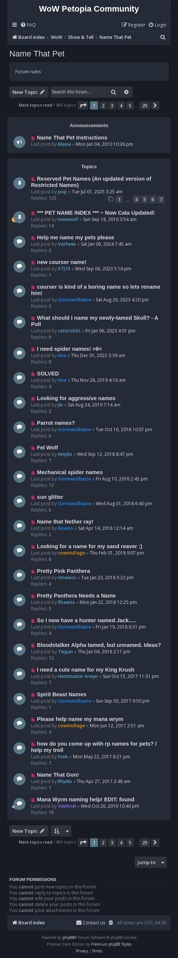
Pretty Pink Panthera (63, 571)
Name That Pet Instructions (72, 138)
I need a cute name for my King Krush (86, 670)
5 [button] (130, 105)
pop (62, 191)
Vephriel (67, 806)
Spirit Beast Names (61, 694)
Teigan (65, 651)
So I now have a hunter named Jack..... (86, 620)
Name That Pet (37, 53)
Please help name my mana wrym (80, 719)
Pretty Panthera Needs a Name (76, 596)
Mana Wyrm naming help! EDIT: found (85, 799)
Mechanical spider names (70, 472)
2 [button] (103, 105)
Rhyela (65, 781)
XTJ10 (64, 268)
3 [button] (112, 105)
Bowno (65, 528)
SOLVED (48, 374)
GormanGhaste (74, 300)
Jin (60, 405)
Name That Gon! (58, 775)
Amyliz (65, 454)
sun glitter (50, 497)
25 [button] (144, 105)
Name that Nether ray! (65, 522)
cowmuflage (71, 553)
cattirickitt (69, 331)
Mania (64, 144)
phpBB (68, 937)
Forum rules (28, 71)
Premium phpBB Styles (111, 944)
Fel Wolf (47, 448)
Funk (63, 756)
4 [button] (121, 105)
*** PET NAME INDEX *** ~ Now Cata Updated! (96, 213)
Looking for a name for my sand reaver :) (89, 546)
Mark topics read (35, 105)
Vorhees (67, 244)
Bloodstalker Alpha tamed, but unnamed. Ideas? (99, 645)
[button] (83, 105)
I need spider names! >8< (69, 349)
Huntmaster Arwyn (78, 676)
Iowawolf (68, 219)
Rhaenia (66, 602)
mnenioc (67, 577)
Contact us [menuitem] (90, 922)
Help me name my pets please (75, 237)
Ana (62, 355)
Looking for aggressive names (76, 398)
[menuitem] (28, 25)
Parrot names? (56, 423)
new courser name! (61, 262)
